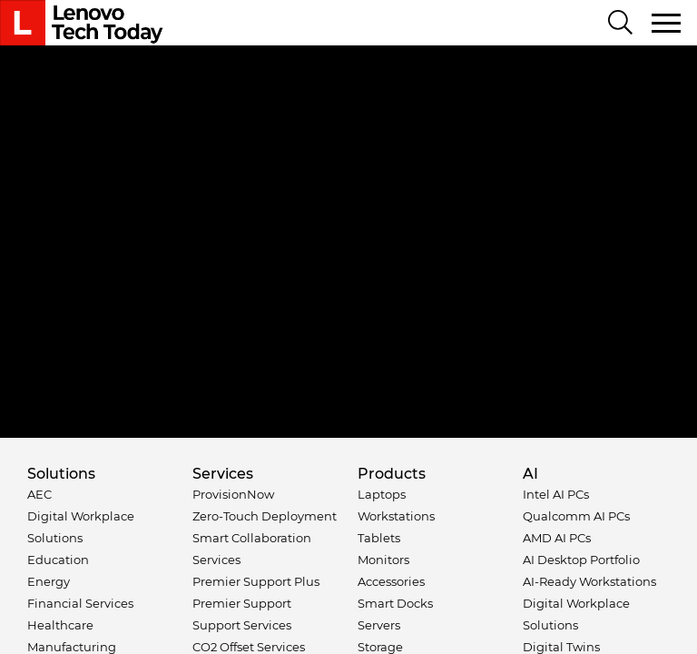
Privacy (147, 527)
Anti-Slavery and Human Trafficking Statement (345, 545)
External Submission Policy (331, 527)
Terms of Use (212, 527)
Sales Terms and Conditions (489, 527)
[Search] (620, 23)
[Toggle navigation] (667, 22)
